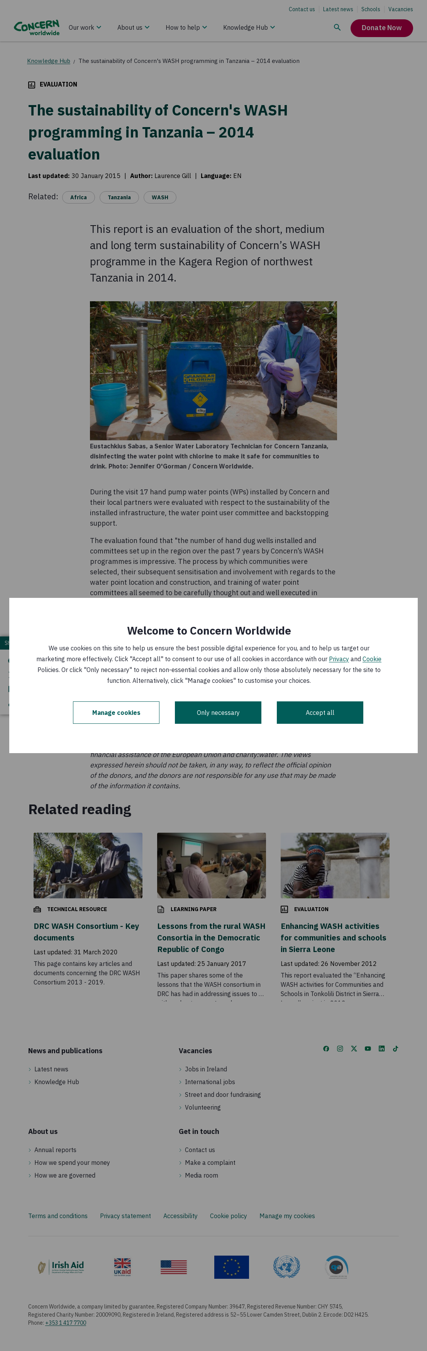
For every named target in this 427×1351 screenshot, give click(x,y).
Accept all (320, 712)
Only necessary (218, 712)
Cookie (372, 659)
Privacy (339, 659)
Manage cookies (116, 712)
